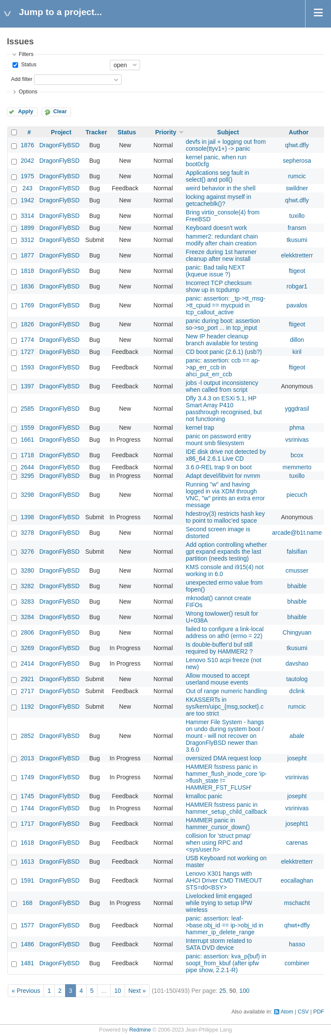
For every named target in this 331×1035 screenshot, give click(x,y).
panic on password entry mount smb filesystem (218, 439)
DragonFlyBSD (59, 145)
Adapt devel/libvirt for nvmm (223, 475)
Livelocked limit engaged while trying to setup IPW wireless (219, 902)
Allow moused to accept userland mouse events (218, 679)
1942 (27, 200)
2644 (27, 467)
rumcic (297, 176)
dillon (297, 339)
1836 (27, 286)
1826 (27, 324)
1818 (27, 270)
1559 (27, 427)
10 (117, 990)
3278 (27, 532)
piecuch (297, 494)
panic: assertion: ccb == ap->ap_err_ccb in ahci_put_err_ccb (223, 367)
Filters (26, 54)
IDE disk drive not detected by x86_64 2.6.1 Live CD (226, 455)
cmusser (297, 570)
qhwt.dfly (297, 145)
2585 (27, 408)
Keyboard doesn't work (216, 227)
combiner (296, 963)
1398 (27, 517)
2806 (27, 632)
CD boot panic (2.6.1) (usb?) (224, 351)
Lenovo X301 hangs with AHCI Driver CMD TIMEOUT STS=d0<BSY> (224, 880)
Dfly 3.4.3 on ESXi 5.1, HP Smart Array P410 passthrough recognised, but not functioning (224, 408)
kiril (296, 351)
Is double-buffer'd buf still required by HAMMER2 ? (219, 648)
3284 (27, 617)
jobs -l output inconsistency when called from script (222, 386)
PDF (318, 1012)
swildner (297, 188)
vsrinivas (297, 439)
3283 (27, 601)
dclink (297, 691)
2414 (27, 663)
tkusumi (297, 239)
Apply (25, 111)
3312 (27, 239)
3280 (27, 570)
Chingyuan (297, 632)
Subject (228, 132)
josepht (296, 758)
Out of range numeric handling (226, 691)
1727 (27, 351)
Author (299, 132)
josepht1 (297, 823)
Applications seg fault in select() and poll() (217, 176)
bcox (296, 455)
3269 (27, 648)
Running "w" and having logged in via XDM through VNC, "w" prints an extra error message (225, 494)
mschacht (297, 902)
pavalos (297, 305)
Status (27, 65)
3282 (27, 586)
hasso (297, 944)
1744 (27, 808)
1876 (27, 145)
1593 (27, 367)
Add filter (21, 79)
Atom (287, 1012)
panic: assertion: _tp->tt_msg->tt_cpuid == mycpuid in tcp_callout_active (225, 305)
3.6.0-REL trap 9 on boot (219, 467)
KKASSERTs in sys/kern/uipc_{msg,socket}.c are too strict (225, 706)
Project (61, 132)
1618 (27, 842)
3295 (27, 475)
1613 (27, 861)
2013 (27, 758)
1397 (27, 386)
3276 (27, 551)
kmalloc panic (204, 796)
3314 (27, 215)
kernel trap (200, 427)
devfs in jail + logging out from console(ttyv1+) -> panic (226, 145)
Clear (60, 111)
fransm (297, 227)
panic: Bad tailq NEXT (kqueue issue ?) (215, 271)
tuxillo (297, 215)
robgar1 (297, 286)
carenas (297, 842)
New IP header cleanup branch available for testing (222, 340)
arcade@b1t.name (297, 532)
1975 (27, 176)
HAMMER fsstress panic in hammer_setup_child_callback (226, 808)
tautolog (297, 679)
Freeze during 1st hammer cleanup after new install (221, 255)
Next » (137, 990)
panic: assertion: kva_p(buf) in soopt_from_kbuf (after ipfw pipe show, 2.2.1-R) (226, 963)
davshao (297, 663)
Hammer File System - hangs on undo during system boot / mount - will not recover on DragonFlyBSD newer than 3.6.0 (225, 736)
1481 (27, 963)
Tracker (96, 132)
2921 (27, 679)
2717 (27, 691)
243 (27, 188)
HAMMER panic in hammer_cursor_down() (218, 823)
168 (27, 902)
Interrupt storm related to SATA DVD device (219, 944)
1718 (27, 455)
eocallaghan (297, 880)
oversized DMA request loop (223, 758)
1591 (27, 880)
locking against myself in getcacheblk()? (218, 200)
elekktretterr (297, 255)
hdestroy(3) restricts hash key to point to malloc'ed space (225, 517)
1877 (27, 255)
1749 (27, 777)
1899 (27, 227)
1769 (27, 305)
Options (28, 92)
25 (222, 990)
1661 (27, 439)
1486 (27, 944)
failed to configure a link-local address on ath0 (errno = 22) (225, 632)
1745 (27, 796)
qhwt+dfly (297, 925)
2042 (27, 160)
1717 (27, 823)
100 (244, 990)
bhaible (296, 586)
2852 (27, 735)
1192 (27, 706)
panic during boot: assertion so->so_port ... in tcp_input (223, 324)
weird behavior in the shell (221, 188)
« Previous (26, 990)
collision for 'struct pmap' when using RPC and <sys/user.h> (218, 842)
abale (297, 735)
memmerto (297, 467)
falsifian (297, 551)
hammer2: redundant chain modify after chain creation (222, 240)
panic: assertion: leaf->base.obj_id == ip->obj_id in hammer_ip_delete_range (224, 925)
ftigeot (297, 270)
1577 (27, 925)
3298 (27, 494)
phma (296, 427)
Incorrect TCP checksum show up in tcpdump (219, 286)
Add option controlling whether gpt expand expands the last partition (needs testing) (226, 551)
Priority (165, 132)
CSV (303, 1012)
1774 (27, 339)
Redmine (140, 1030)
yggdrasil (297, 408)
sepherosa (297, 160)
